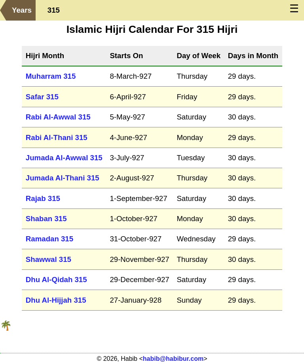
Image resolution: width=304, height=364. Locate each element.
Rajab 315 (43, 198)
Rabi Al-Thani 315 (56, 137)
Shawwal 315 (48, 259)
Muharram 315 (51, 76)
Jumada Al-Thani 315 (62, 178)
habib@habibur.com (173, 358)
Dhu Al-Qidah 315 (56, 279)
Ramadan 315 (49, 239)
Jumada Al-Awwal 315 (64, 158)
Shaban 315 (46, 218)
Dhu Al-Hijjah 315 (56, 300)
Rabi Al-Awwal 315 (58, 117)
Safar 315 (42, 97)
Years (22, 10)
